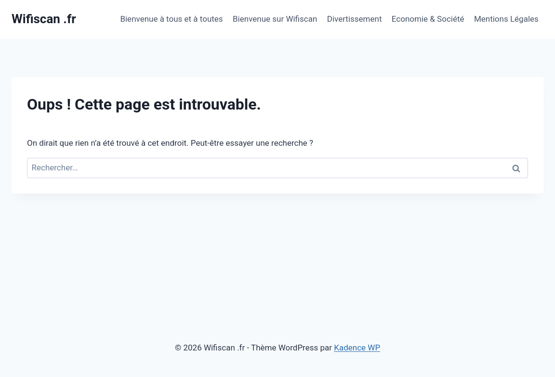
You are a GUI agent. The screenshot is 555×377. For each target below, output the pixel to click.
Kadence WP (357, 347)
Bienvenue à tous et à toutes (171, 19)
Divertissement (354, 19)
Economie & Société (428, 19)
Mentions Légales (506, 19)
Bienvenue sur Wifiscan (275, 19)
